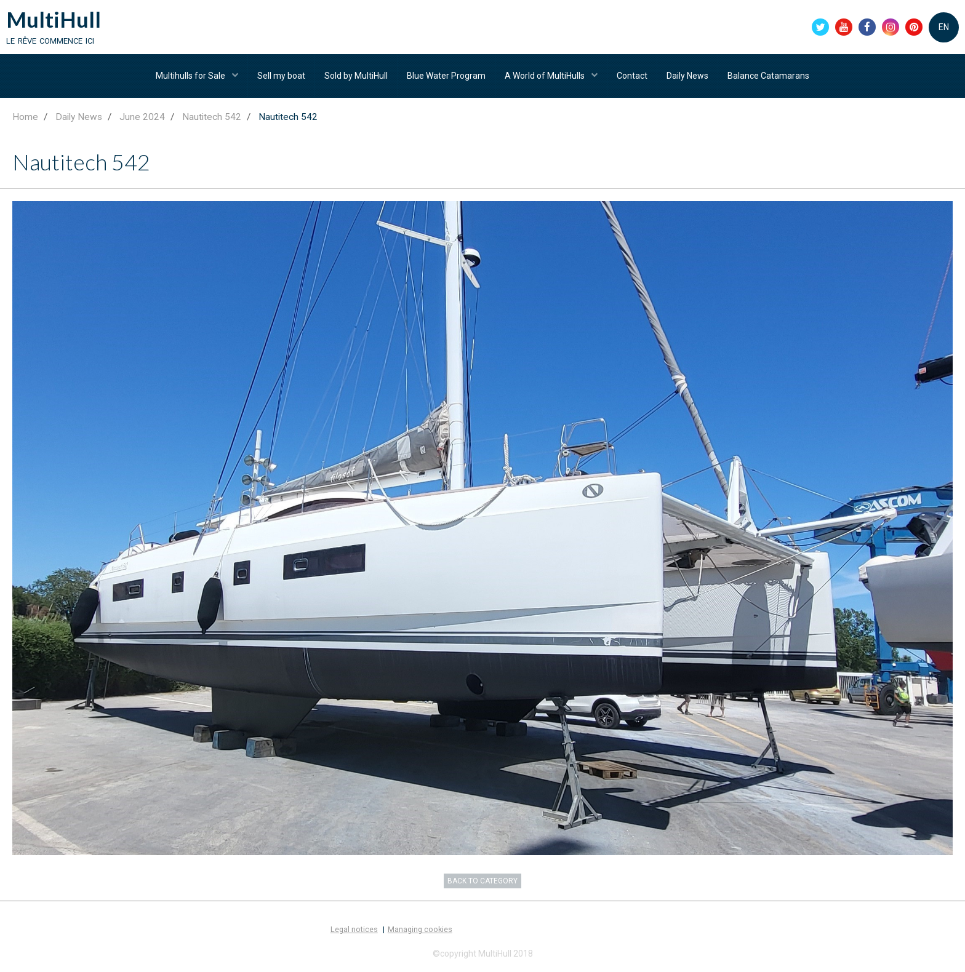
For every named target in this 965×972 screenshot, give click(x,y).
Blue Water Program (446, 76)
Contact (632, 76)
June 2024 (142, 116)
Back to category (482, 881)
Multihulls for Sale (191, 76)
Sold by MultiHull (356, 76)
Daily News (687, 76)
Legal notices (354, 929)
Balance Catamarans (768, 76)
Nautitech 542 (211, 116)
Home (25, 116)
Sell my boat (281, 76)
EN (944, 27)
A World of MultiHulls (546, 76)
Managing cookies (420, 929)
